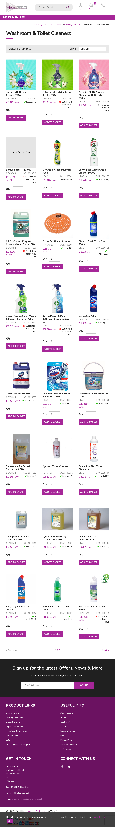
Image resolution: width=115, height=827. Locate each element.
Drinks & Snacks (13, 722)
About (63, 717)
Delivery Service (67, 731)
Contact (63, 726)
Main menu (14, 17)
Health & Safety (13, 735)
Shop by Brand (12, 713)
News (63, 735)
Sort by (73, 48)
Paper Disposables (14, 726)
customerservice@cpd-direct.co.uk (27, 799)
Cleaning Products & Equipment (48, 24)
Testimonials (66, 749)
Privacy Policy (66, 740)
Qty (8, 110)
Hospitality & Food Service (17, 731)
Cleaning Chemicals (73, 24)
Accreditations (66, 713)
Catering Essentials (14, 717)
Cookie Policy (66, 722)
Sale (8, 740)
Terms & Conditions (69, 744)
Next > (105, 650)
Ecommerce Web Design (36, 811)
